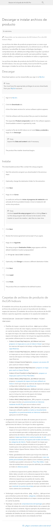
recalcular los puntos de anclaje (22, 486)
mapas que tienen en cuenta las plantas (28, 437)
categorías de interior (18, 442)
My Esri (41, 77)
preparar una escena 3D (41, 362)
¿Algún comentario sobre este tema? (38, 525)
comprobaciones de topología (32, 503)
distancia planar (23, 466)
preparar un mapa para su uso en (25, 343)
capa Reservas (14, 348)
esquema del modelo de (37, 439)
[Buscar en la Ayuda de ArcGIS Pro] (24, 2)
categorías (32, 495)
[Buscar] (43, 2)
